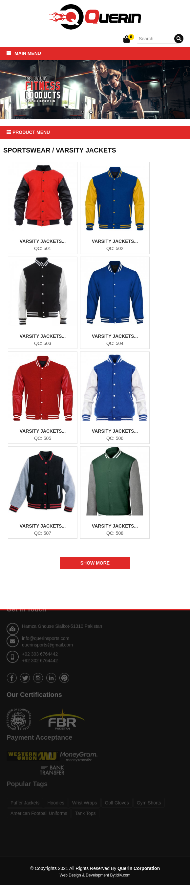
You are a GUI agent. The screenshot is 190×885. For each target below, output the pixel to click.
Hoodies (55, 797)
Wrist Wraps (84, 797)
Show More (95, 563)
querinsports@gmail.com (47, 637)
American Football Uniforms (39, 807)
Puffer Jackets (25, 797)
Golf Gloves (117, 797)
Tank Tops (85, 807)
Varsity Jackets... (43, 241)
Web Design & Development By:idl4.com (95, 875)
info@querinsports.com (45, 630)
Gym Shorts (149, 797)
